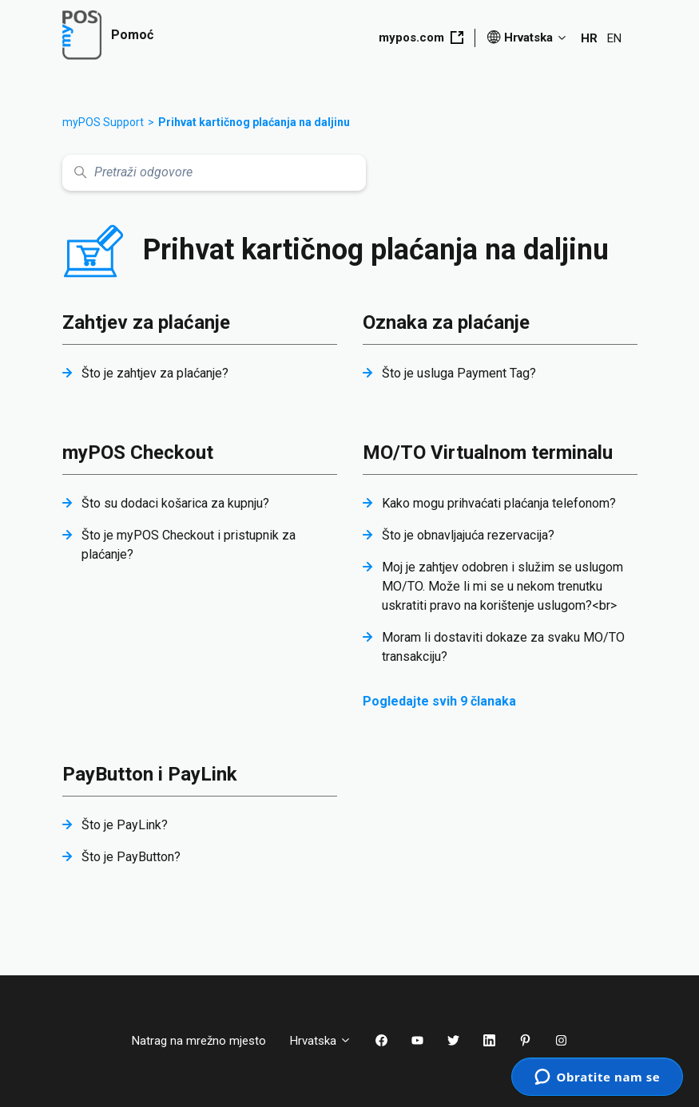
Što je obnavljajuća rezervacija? (468, 535)
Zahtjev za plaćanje (146, 322)
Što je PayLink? (124, 824)
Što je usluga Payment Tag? (459, 373)
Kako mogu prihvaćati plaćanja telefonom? (499, 503)
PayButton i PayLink (149, 774)
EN (614, 38)
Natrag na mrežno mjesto (199, 1041)
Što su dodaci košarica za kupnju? (175, 503)
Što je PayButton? (131, 856)
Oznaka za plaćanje (446, 322)
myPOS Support (103, 122)
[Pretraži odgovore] (214, 173)
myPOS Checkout (137, 452)
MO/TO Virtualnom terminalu (488, 452)
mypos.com (421, 37)
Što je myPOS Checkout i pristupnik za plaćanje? (188, 545)
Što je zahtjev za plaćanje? (154, 373)
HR (589, 38)
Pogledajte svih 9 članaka (439, 701)
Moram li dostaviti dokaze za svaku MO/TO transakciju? (503, 647)
